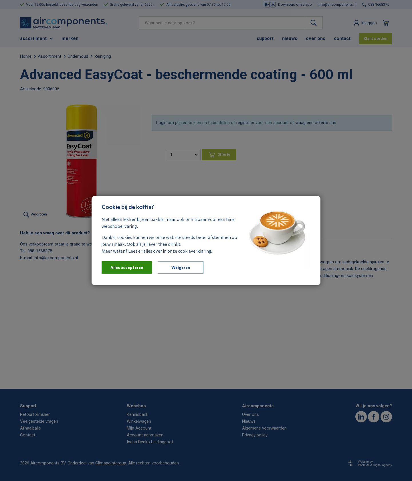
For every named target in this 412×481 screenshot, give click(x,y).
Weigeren (180, 267)
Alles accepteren (126, 267)
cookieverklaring (194, 250)
